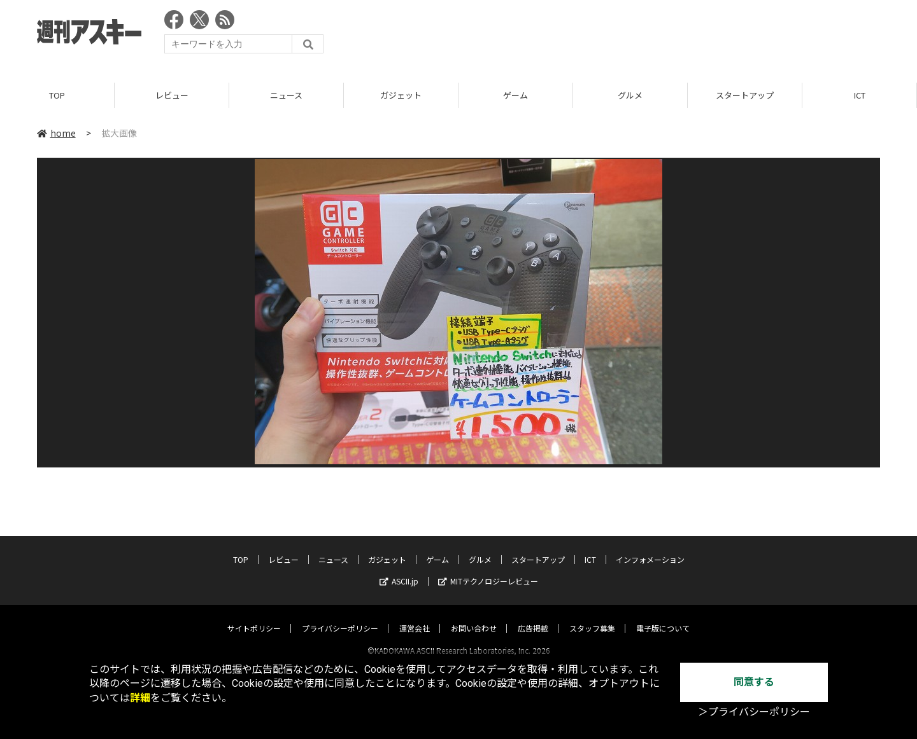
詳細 (140, 698)
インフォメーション (650, 547)
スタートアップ (745, 95)
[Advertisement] (648, 35)
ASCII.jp (399, 569)
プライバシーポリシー (340, 616)
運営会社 (414, 616)
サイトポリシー (254, 616)
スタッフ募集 (592, 616)
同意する (754, 682)
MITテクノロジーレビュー (488, 569)
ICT (859, 95)
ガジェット (401, 95)
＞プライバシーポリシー (754, 712)
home (56, 133)
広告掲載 (533, 616)
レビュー (171, 95)
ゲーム (515, 95)
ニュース (286, 95)
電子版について (663, 616)
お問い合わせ (474, 616)
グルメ (630, 95)
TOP (57, 95)
